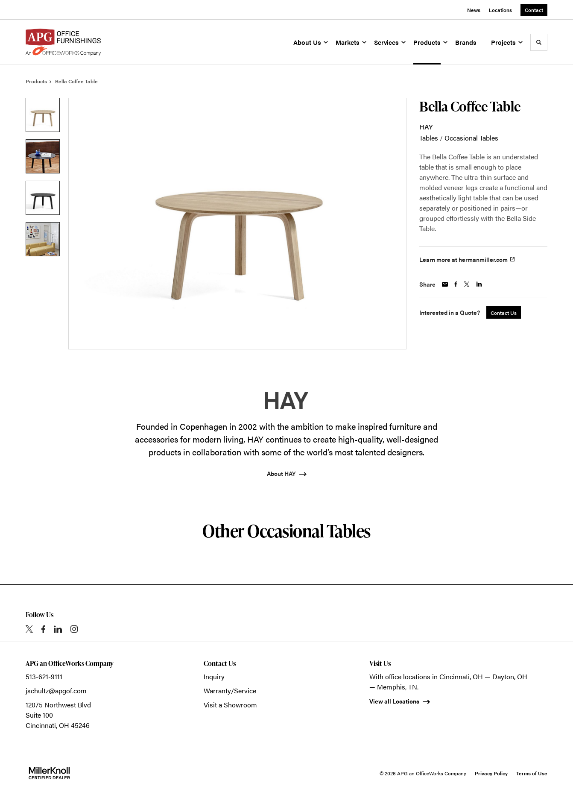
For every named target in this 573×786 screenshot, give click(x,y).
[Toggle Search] (538, 42)
